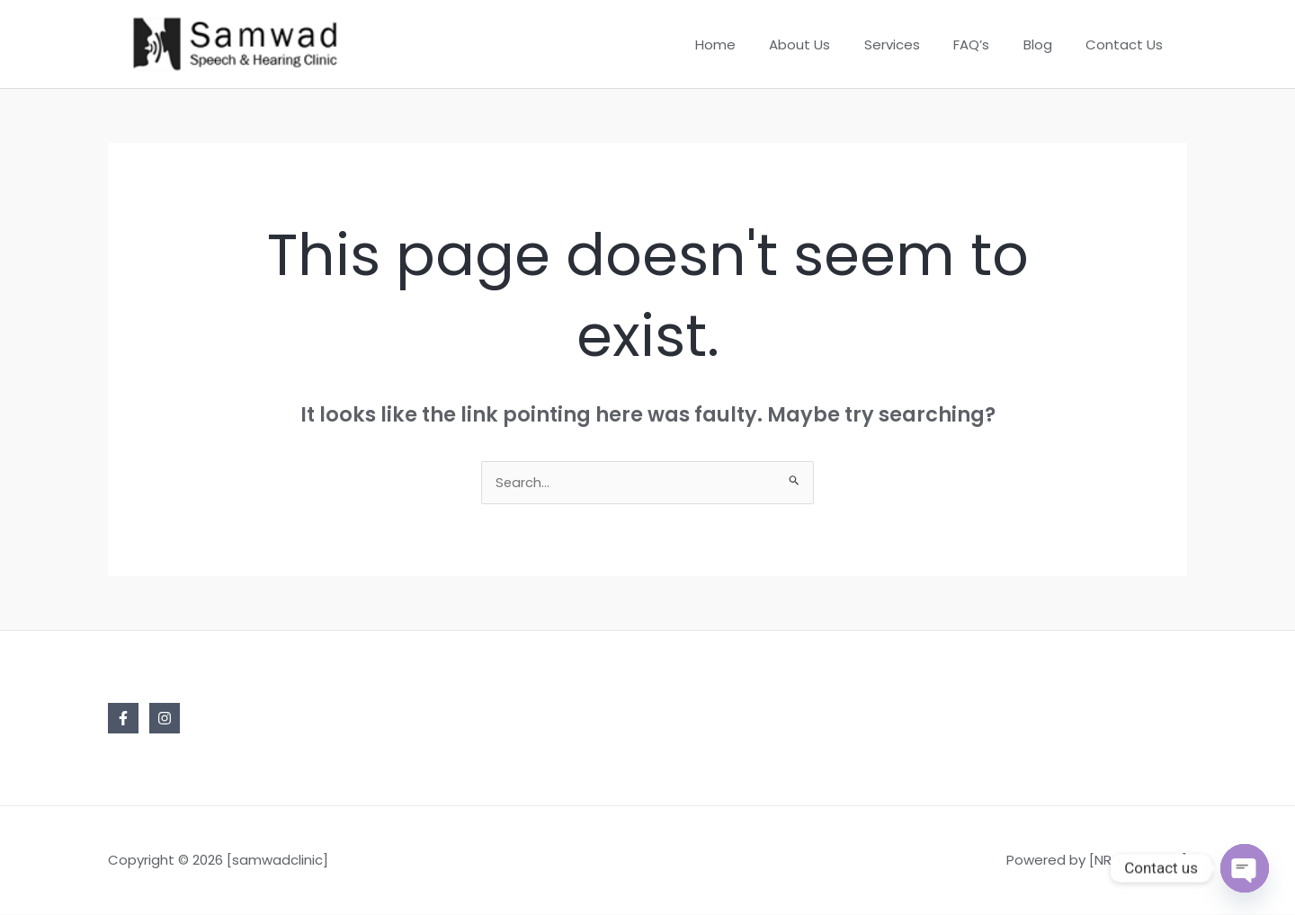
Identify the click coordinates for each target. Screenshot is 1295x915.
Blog (1047, 44)
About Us (830, 44)
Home (752, 44)
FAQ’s (988, 44)
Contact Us (1127, 44)
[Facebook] (123, 719)
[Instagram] (164, 719)
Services (915, 44)
